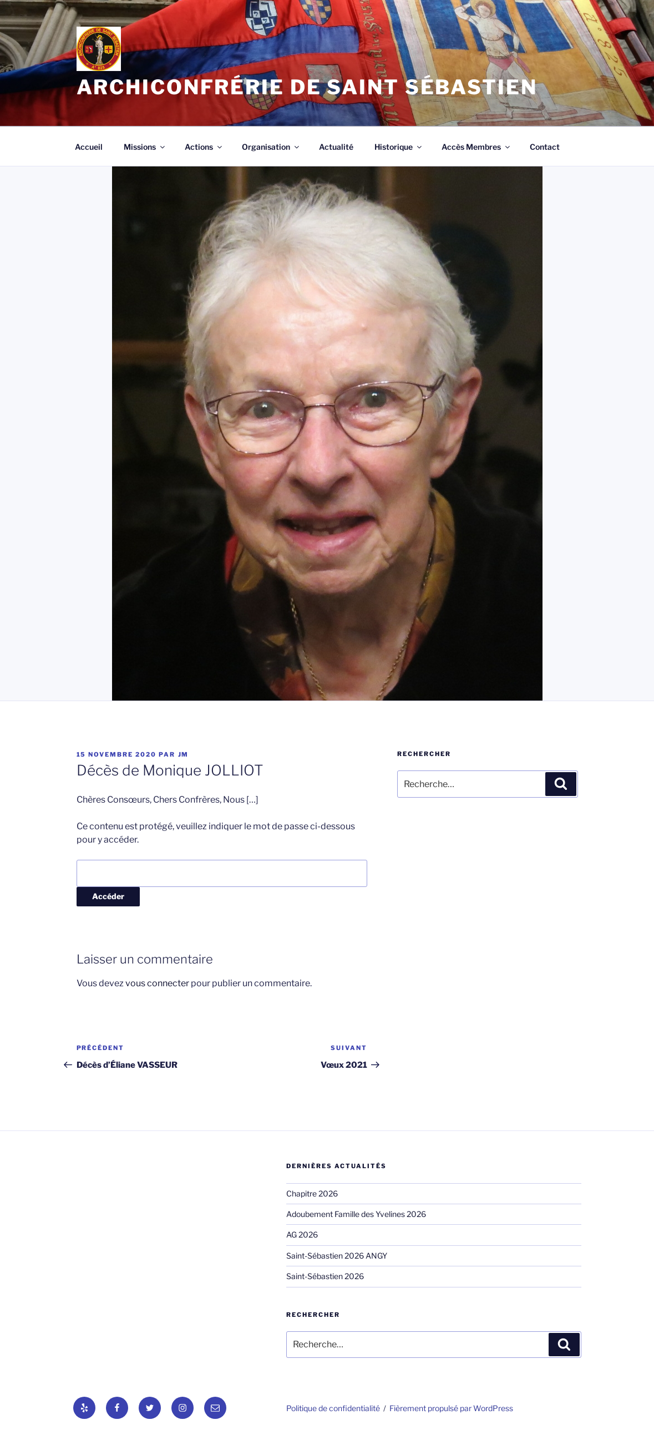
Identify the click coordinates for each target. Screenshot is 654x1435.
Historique (398, 146)
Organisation (271, 146)
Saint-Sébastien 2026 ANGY (336, 1255)
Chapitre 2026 (312, 1193)
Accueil (89, 146)
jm (183, 754)
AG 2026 (302, 1234)
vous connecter (157, 983)
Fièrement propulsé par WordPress (451, 1408)
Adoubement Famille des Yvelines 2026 (356, 1214)
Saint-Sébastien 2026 (325, 1276)
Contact (545, 146)
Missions (145, 146)
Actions (204, 146)
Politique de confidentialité (333, 1408)
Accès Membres (476, 146)
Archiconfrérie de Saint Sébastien (307, 87)
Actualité (336, 146)
